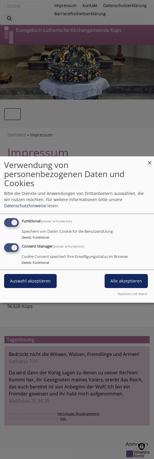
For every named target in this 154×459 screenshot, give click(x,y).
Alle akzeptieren (126, 281)
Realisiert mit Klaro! (133, 294)
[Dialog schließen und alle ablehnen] (149, 160)
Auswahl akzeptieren (30, 281)
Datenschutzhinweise (25, 205)
